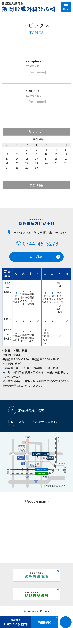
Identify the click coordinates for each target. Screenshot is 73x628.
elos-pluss (33, 61)
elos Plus (32, 90)
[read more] (37, 72)
